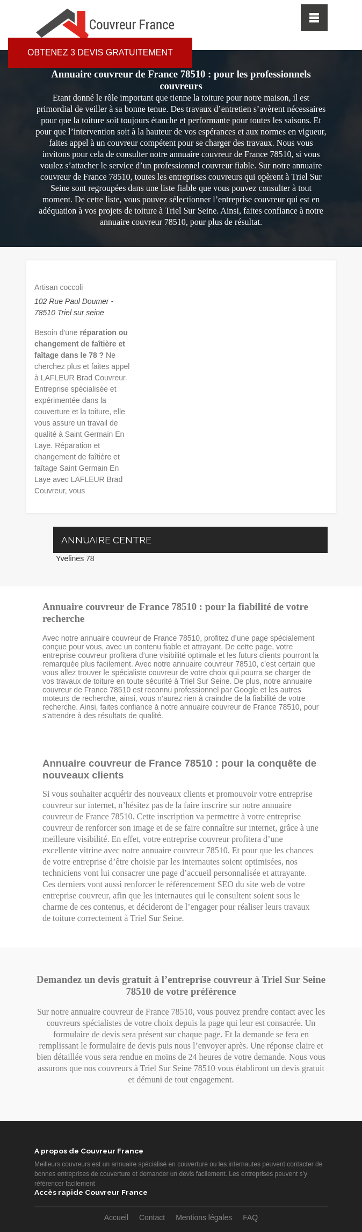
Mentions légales (204, 1217)
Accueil (116, 1217)
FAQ (250, 1217)
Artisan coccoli (58, 287)
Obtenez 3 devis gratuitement (100, 52)
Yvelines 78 (75, 558)
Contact (152, 1217)
